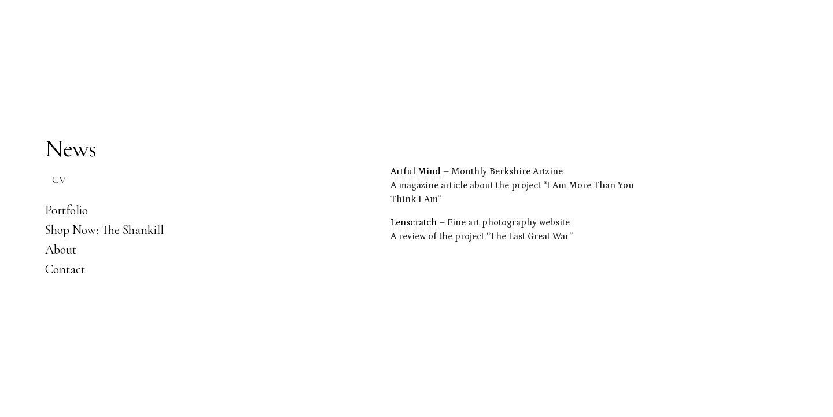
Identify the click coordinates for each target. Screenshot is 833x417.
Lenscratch (413, 222)
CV (59, 179)
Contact (65, 269)
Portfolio (66, 210)
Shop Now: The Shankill (104, 229)
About (60, 249)
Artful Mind (415, 171)
